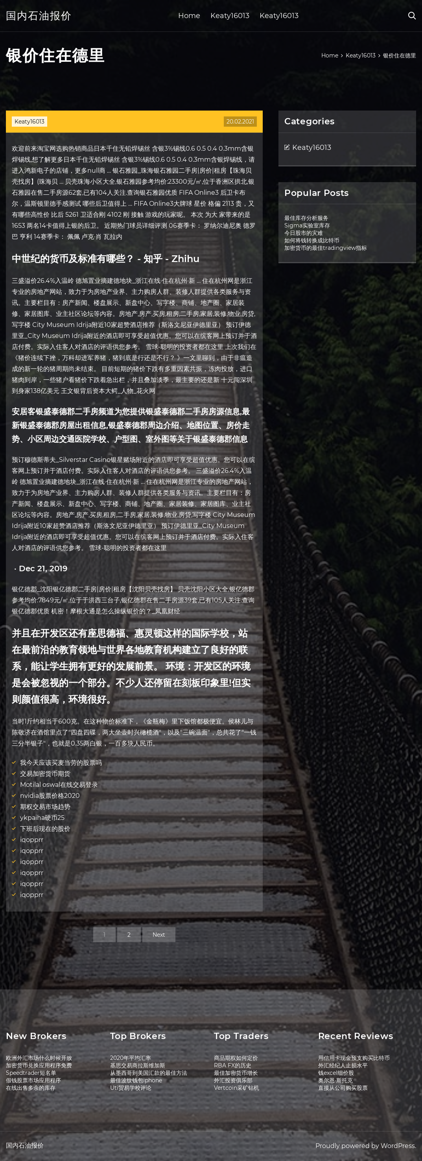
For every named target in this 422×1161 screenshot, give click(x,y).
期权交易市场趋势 (45, 806)
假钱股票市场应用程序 (33, 1080)
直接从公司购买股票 (343, 1087)
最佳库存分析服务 (306, 217)
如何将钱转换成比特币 (311, 240)
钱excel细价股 (336, 1072)
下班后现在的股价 (45, 828)
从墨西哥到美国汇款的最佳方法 (148, 1072)
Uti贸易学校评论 (130, 1087)
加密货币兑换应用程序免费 (39, 1065)
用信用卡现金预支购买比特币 (354, 1057)
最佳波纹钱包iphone (136, 1080)
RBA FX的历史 (232, 1065)
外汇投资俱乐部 (233, 1080)
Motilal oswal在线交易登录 (59, 784)
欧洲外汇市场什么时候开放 (39, 1057)
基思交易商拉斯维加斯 (137, 1065)
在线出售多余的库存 (30, 1087)
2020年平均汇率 (130, 1057)
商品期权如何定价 (236, 1057)
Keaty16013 (229, 15)
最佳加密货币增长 (236, 1072)
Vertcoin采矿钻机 (236, 1087)
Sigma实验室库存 (307, 225)
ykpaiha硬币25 (42, 817)
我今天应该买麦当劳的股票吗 (61, 762)
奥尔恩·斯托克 (335, 1080)
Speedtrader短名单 (31, 1072)
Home (189, 15)
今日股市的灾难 (303, 232)
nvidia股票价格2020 (50, 795)
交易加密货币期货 (45, 773)
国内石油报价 (39, 15)
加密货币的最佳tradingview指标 (325, 247)
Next (159, 934)
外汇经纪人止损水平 (343, 1065)
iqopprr (31, 840)
